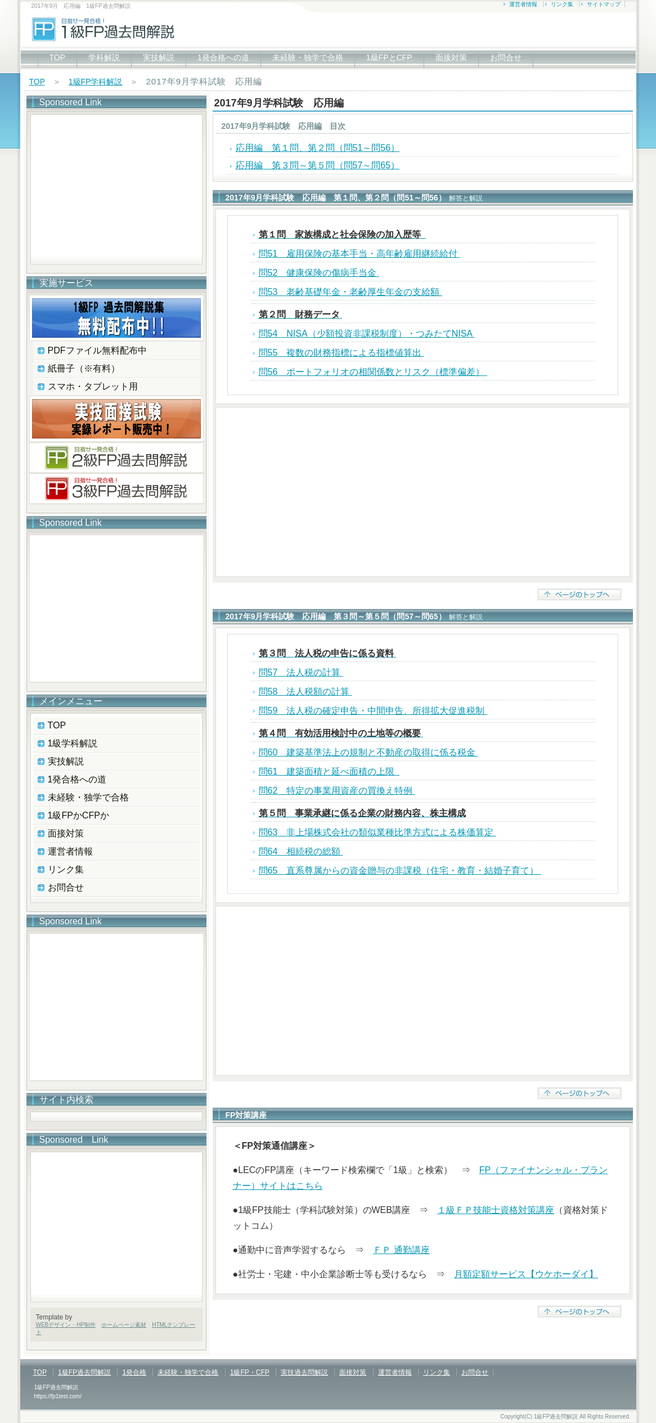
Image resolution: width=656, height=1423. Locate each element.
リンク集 (562, 4)
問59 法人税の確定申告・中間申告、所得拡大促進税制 (373, 710)
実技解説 (158, 57)
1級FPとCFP (389, 57)
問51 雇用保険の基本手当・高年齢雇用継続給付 (359, 253)
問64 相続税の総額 (301, 851)
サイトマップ (604, 4)
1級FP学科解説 (96, 81)
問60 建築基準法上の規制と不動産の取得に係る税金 (368, 752)
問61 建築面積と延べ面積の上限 (329, 771)
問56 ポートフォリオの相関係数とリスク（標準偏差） (373, 372)
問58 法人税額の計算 (305, 691)
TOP (58, 57)
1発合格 (134, 1372)
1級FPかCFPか (78, 815)
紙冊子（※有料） (84, 368)
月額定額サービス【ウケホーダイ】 (526, 1274)
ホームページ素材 (123, 1325)
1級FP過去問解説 (84, 1372)
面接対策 (451, 57)
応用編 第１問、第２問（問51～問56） (318, 148)
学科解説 (104, 57)
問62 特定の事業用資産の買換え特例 (337, 790)
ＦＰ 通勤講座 (401, 1250)
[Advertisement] (422, 492)
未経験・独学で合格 (307, 57)
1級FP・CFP (249, 1372)
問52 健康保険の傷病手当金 (319, 273)
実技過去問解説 (304, 1372)
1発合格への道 (223, 57)
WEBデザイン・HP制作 (66, 1325)
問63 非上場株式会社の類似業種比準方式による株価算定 (377, 832)
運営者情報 (523, 4)
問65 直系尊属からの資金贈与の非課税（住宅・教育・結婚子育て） (400, 870)
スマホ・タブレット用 (93, 386)
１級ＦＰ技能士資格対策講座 (495, 1210)
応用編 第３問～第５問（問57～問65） (318, 165)
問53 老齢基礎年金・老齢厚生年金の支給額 (350, 292)
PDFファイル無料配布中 (97, 350)
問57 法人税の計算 (301, 672)
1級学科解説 (73, 743)
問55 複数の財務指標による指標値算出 (341, 352)
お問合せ (506, 57)
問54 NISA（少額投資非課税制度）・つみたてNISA (367, 333)
